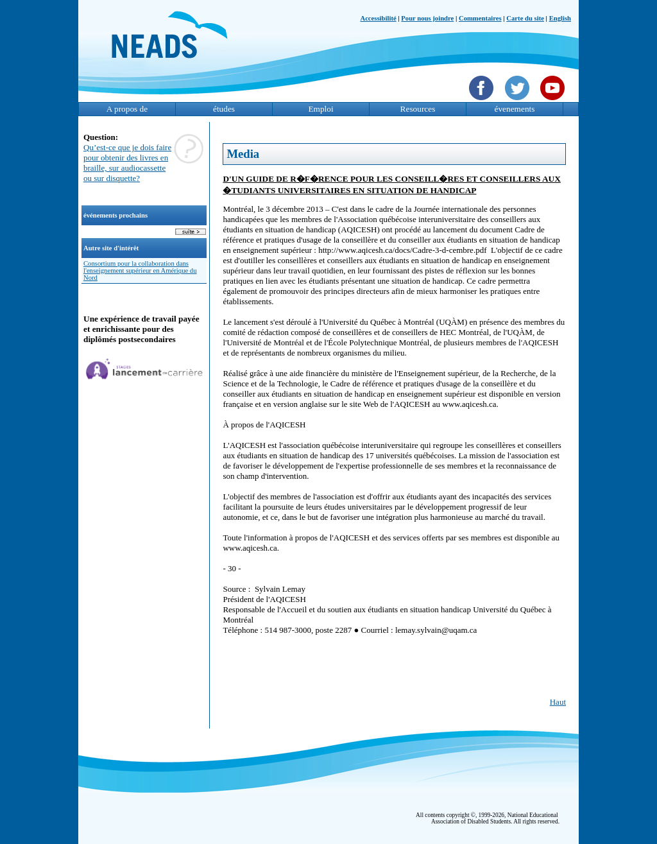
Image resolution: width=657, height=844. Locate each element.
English (560, 18)
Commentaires (480, 18)
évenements (515, 109)
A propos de (127, 109)
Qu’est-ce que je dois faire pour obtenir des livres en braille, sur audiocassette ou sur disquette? (127, 162)
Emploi (320, 109)
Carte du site (525, 18)
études (224, 109)
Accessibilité (378, 18)
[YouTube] (554, 101)
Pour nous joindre (427, 18)
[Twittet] (519, 101)
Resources (418, 109)
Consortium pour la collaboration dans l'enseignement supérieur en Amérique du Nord (140, 270)
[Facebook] (483, 101)
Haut (558, 702)
